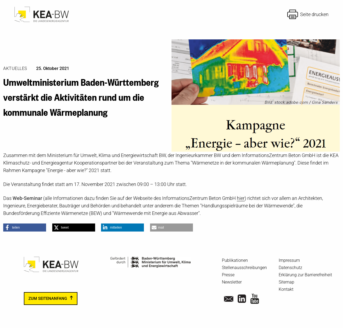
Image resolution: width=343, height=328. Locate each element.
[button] (24, 227)
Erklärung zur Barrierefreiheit (305, 274)
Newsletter (232, 282)
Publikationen (235, 260)
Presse (228, 274)
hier (241, 198)
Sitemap (286, 282)
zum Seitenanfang (47, 298)
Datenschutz (290, 267)
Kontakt (286, 289)
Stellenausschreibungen (244, 267)
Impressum (289, 260)
